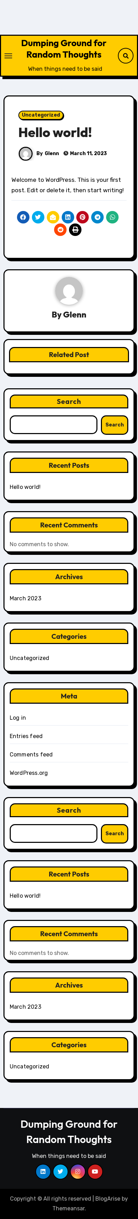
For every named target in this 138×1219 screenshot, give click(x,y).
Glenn (52, 153)
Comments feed (31, 754)
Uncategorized (41, 115)
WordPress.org (29, 773)
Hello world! (55, 132)
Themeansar (68, 1208)
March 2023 (25, 598)
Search (69, 401)
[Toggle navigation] (8, 55)
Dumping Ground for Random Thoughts (63, 48)
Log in (18, 717)
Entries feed (26, 736)
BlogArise (107, 1198)
